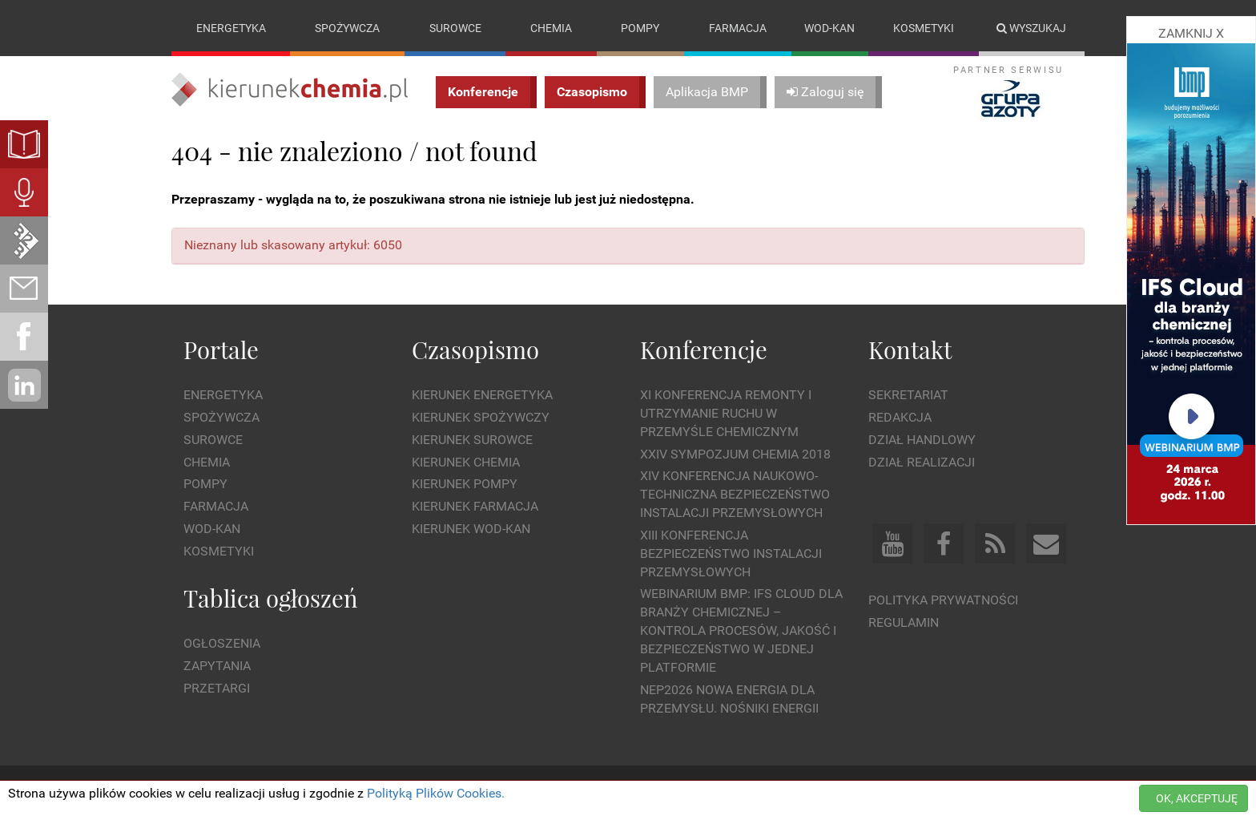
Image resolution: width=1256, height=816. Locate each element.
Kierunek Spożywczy (481, 417)
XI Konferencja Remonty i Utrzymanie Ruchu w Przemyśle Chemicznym (725, 413)
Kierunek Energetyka (482, 394)
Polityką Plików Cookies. (436, 793)
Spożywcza (347, 28)
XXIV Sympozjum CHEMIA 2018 (735, 454)
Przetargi (216, 688)
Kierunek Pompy (464, 483)
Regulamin (903, 622)
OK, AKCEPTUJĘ (1197, 798)
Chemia (551, 28)
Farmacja (738, 28)
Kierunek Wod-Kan (471, 528)
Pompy (640, 28)
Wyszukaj (1031, 28)
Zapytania (217, 665)
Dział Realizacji (921, 462)
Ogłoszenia (221, 643)
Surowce (455, 28)
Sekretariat (908, 394)
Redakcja (900, 417)
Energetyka (231, 28)
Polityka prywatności (943, 600)
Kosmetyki (923, 28)
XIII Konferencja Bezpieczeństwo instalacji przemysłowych (731, 553)
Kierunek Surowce (472, 439)
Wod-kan (829, 28)
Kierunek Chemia (466, 462)
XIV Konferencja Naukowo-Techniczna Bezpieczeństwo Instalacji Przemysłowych (735, 494)
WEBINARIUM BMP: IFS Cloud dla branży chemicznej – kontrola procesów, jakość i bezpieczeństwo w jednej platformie (741, 630)
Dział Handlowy (922, 439)
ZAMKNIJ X (1191, 33)
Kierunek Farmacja (475, 506)
